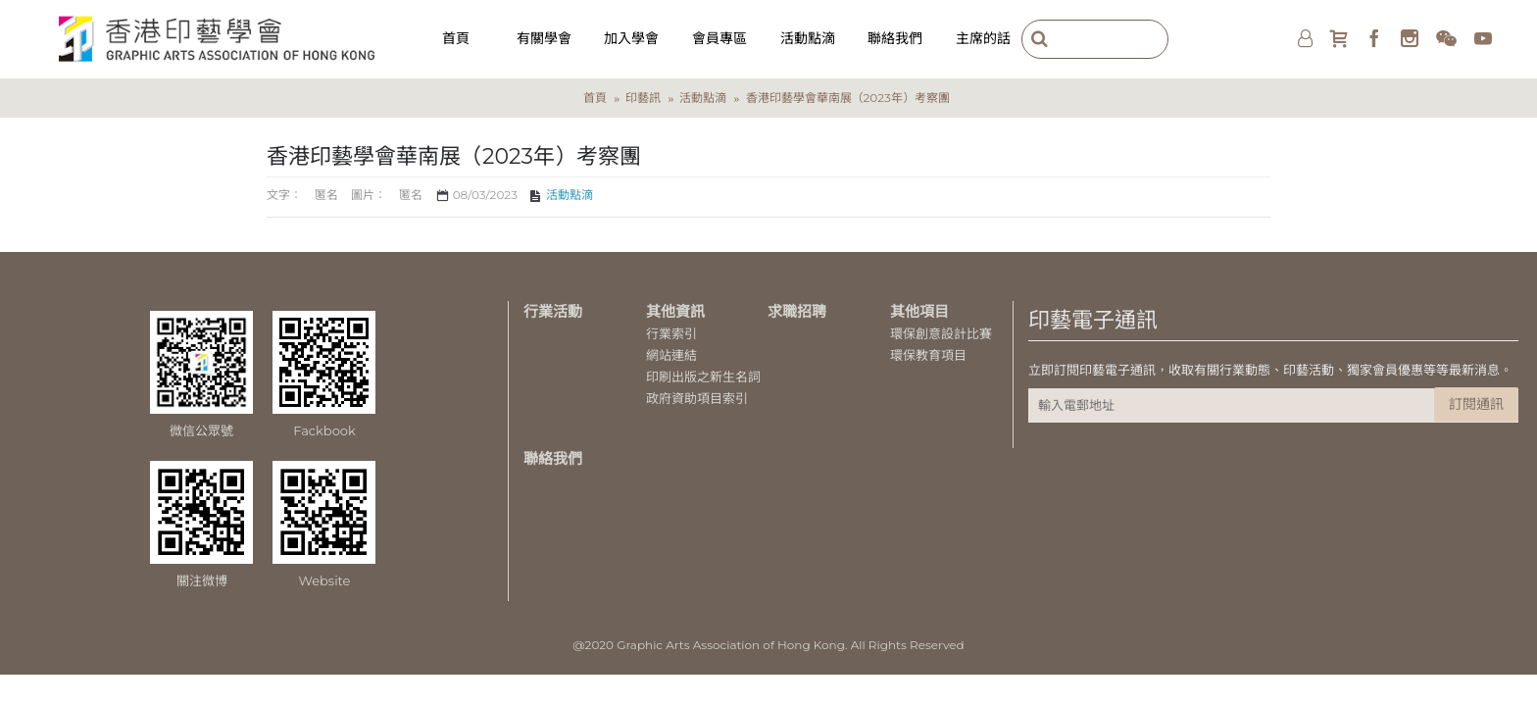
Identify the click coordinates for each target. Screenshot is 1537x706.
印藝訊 (643, 97)
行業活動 (552, 311)
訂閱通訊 (1476, 404)
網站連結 (671, 355)
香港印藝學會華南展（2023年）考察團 (848, 97)
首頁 (595, 97)
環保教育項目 (928, 355)
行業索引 (671, 333)
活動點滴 (702, 97)
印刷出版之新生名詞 (703, 376)
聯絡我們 (552, 458)
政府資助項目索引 (697, 398)
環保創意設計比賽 (941, 333)
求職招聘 (797, 311)
